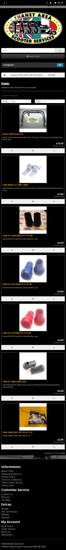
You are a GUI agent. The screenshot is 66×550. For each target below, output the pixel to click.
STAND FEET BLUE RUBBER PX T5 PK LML (17, 284)
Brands (4, 508)
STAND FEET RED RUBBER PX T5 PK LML (17, 333)
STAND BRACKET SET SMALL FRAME (15, 185)
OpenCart (19, 543)
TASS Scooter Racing (11, 482)
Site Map (5, 500)
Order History (8, 529)
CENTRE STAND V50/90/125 (13, 134)
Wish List (6, 531)
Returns (5, 497)
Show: (38, 101)
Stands (51, 75)
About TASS (7, 471)
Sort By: (5, 101)
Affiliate (5, 514)
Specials (5, 517)
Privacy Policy (8, 476)
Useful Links (7, 485)
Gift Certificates (9, 511)
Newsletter (7, 534)
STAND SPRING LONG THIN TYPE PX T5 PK (17, 432)
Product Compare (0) (10, 96)
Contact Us (7, 494)
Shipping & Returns (11, 473)
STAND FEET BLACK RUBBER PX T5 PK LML (18, 236)
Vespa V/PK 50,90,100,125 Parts (27, 75)
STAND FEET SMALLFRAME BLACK (14, 382)
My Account (7, 526)
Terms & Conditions (11, 479)
